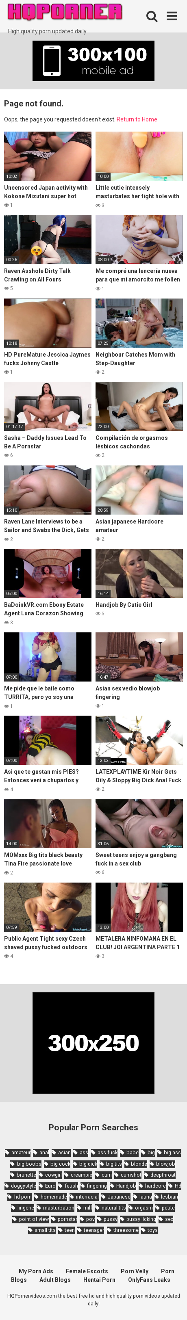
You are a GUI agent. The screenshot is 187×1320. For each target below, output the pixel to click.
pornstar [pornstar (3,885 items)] (67, 1219)
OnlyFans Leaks (149, 1280)
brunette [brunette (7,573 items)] (26, 1175)
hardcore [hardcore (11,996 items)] (155, 1186)
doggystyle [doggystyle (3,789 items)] (23, 1186)
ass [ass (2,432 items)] (84, 1152)
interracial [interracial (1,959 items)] (87, 1197)
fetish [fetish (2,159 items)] (71, 1186)
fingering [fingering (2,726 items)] (97, 1186)
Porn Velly (134, 1271)
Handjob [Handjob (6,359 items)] (126, 1186)
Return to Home (137, 119)
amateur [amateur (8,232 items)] (20, 1152)
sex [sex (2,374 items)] (169, 1219)
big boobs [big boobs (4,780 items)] (29, 1164)
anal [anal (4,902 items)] (44, 1152)
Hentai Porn (99, 1280)
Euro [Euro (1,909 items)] (50, 1186)
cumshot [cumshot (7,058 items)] (131, 1175)
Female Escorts (87, 1271)
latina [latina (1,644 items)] (145, 1197)
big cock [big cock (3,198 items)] (60, 1164)
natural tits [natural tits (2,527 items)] (114, 1208)
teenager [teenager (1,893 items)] (94, 1230)
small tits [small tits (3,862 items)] (45, 1230)
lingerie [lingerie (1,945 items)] (25, 1208)
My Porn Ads (36, 1271)
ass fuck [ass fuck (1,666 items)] (107, 1152)
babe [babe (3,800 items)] (132, 1152)
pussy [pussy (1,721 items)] (110, 1219)
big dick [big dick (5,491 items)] (88, 1164)
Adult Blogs (55, 1280)
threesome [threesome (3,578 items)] (126, 1230)
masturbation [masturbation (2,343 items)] (58, 1208)
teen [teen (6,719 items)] (70, 1230)
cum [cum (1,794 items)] (107, 1175)
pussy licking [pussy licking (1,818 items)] (141, 1219)
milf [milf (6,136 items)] (87, 1208)
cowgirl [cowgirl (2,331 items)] (53, 1175)
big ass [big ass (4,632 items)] (172, 1152)
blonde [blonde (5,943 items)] (139, 1164)
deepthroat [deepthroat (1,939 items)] (163, 1175)
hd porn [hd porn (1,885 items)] (23, 1197)
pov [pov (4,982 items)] (90, 1219)
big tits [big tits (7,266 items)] (114, 1164)
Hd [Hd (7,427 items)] (178, 1186)
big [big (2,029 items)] (151, 1152)
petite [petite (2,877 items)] (168, 1208)
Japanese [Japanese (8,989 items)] (119, 1197)
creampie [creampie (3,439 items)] (81, 1175)
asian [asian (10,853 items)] (64, 1152)
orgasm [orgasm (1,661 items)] (144, 1208)
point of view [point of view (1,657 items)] (34, 1219)
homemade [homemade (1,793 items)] (54, 1197)
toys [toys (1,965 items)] (153, 1230)
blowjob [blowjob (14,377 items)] (165, 1164)
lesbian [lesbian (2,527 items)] (169, 1197)
